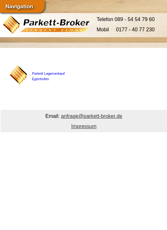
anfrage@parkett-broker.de (91, 116)
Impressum (83, 126)
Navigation (19, 7)
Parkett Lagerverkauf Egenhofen (48, 71)
